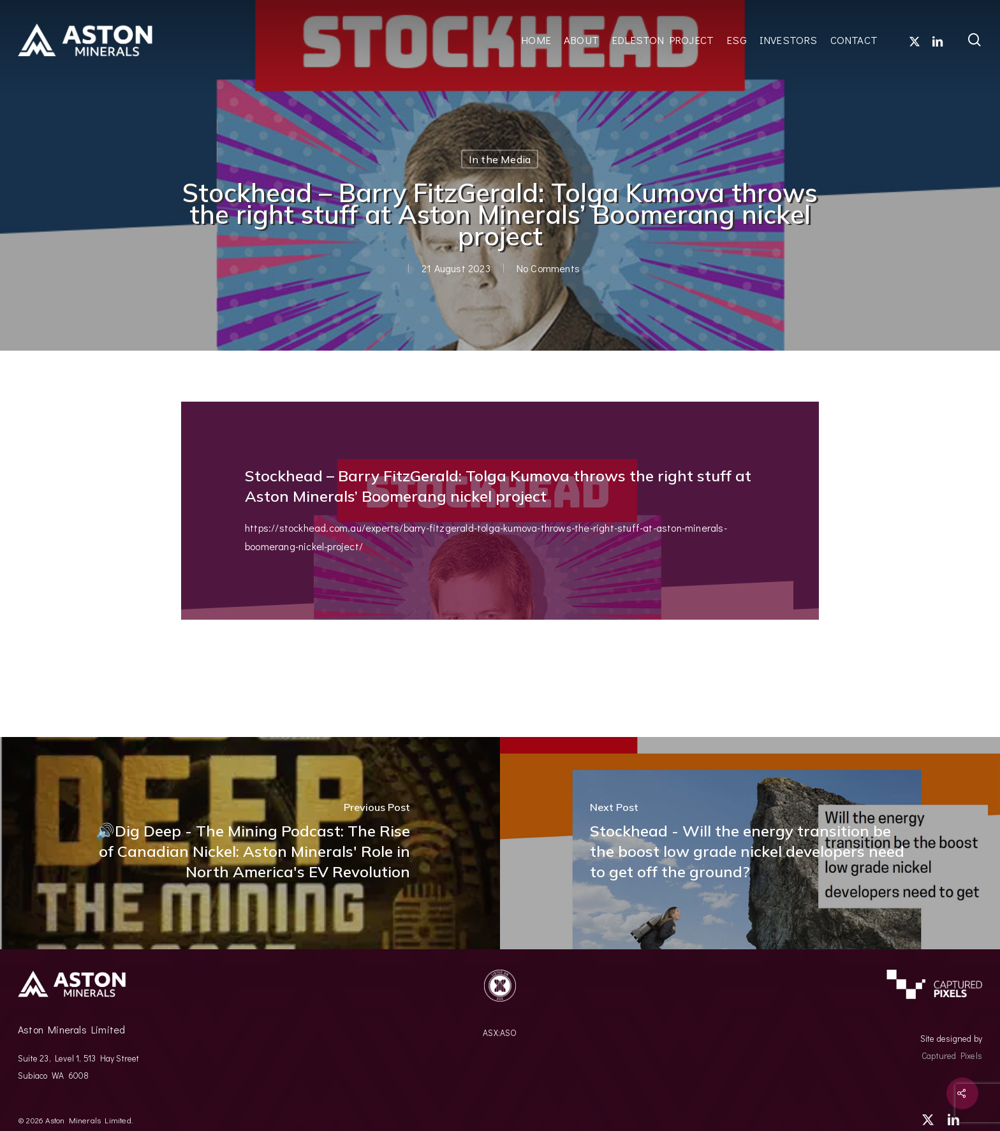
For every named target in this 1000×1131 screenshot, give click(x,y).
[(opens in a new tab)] (750, 843)
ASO (508, 1033)
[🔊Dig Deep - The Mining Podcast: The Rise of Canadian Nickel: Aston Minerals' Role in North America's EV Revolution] (250, 843)
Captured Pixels (952, 1056)
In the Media (500, 159)
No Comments (547, 268)
